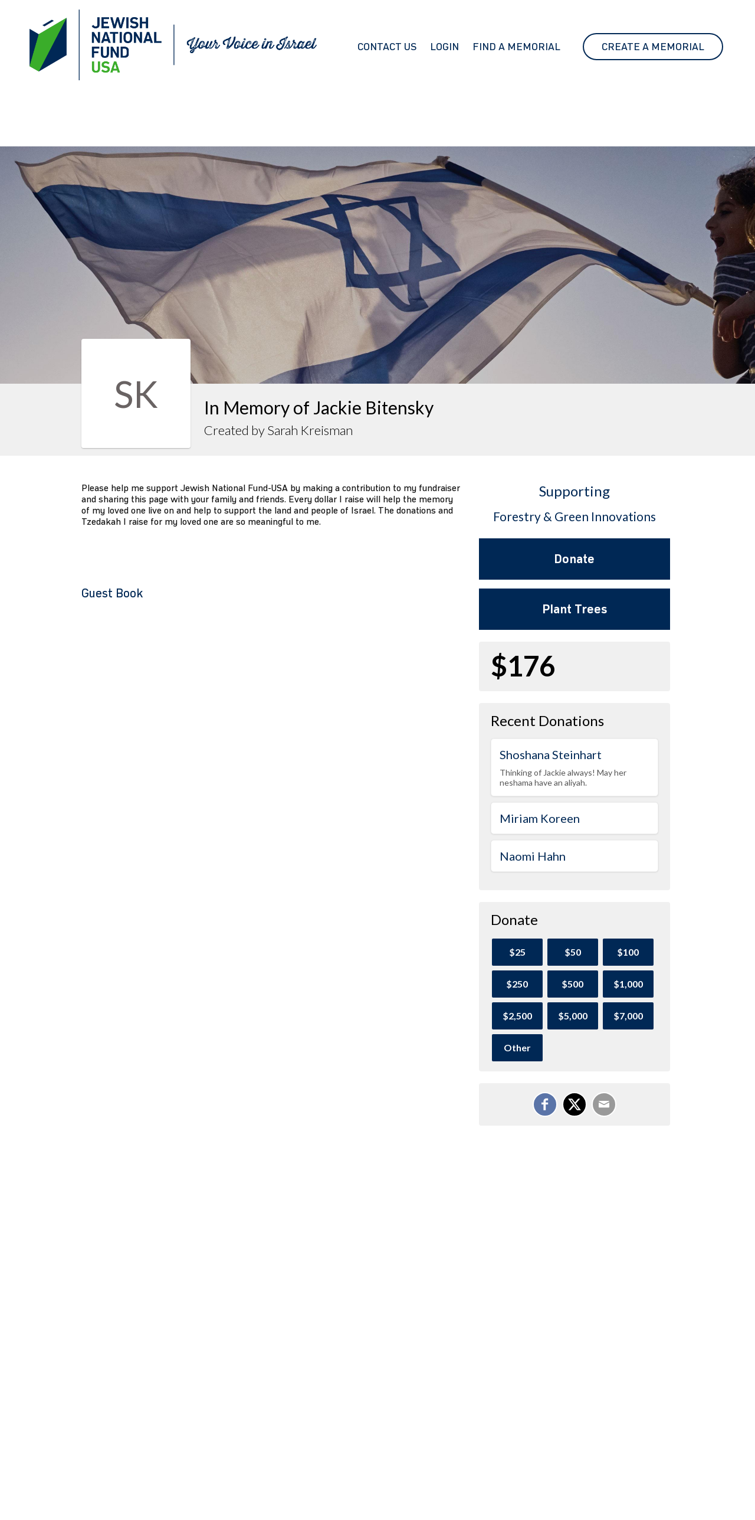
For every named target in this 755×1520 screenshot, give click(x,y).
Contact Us (386, 46)
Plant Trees (574, 609)
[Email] (604, 1104)
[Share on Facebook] (545, 1104)
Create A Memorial (653, 46)
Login (444, 46)
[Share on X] (574, 1104)
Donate (574, 559)
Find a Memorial (516, 46)
